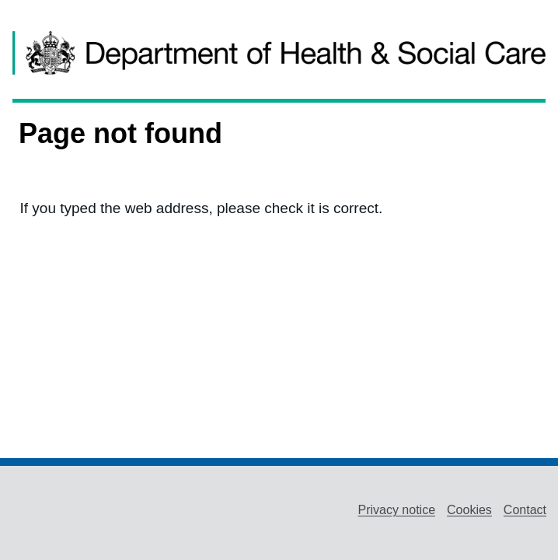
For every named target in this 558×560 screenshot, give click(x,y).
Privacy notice (396, 509)
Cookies (469, 509)
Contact (525, 509)
